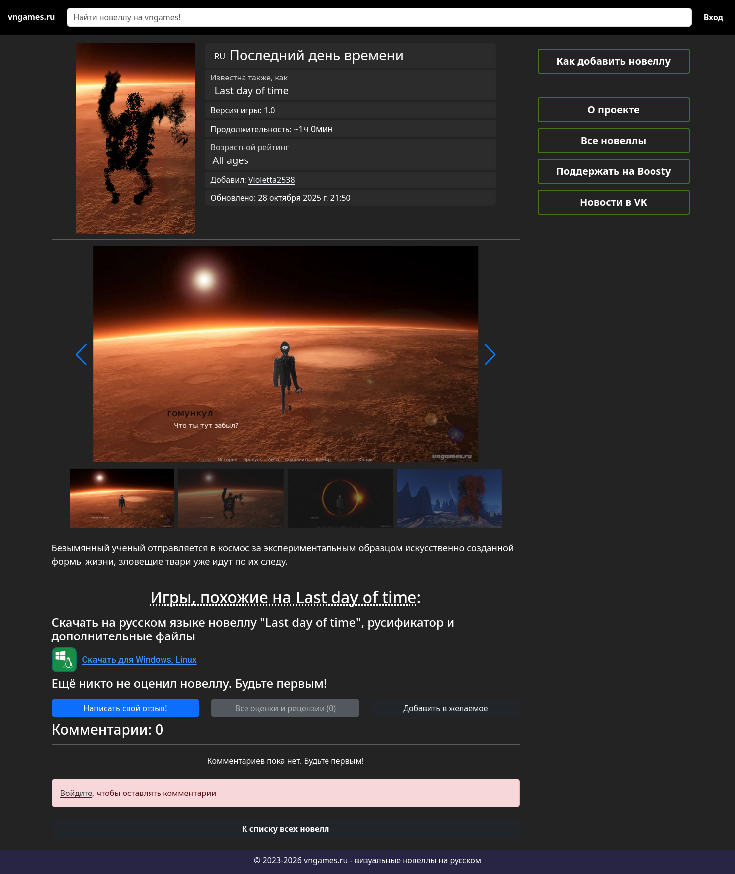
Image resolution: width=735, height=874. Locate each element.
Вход (713, 17)
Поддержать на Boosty (613, 171)
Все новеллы (614, 140)
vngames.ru (326, 860)
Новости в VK (613, 202)
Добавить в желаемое (445, 708)
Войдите (76, 793)
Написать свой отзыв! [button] (125, 708)
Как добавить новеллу (613, 61)
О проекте (613, 109)
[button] (81, 355)
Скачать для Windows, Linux (139, 660)
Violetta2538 (271, 179)
